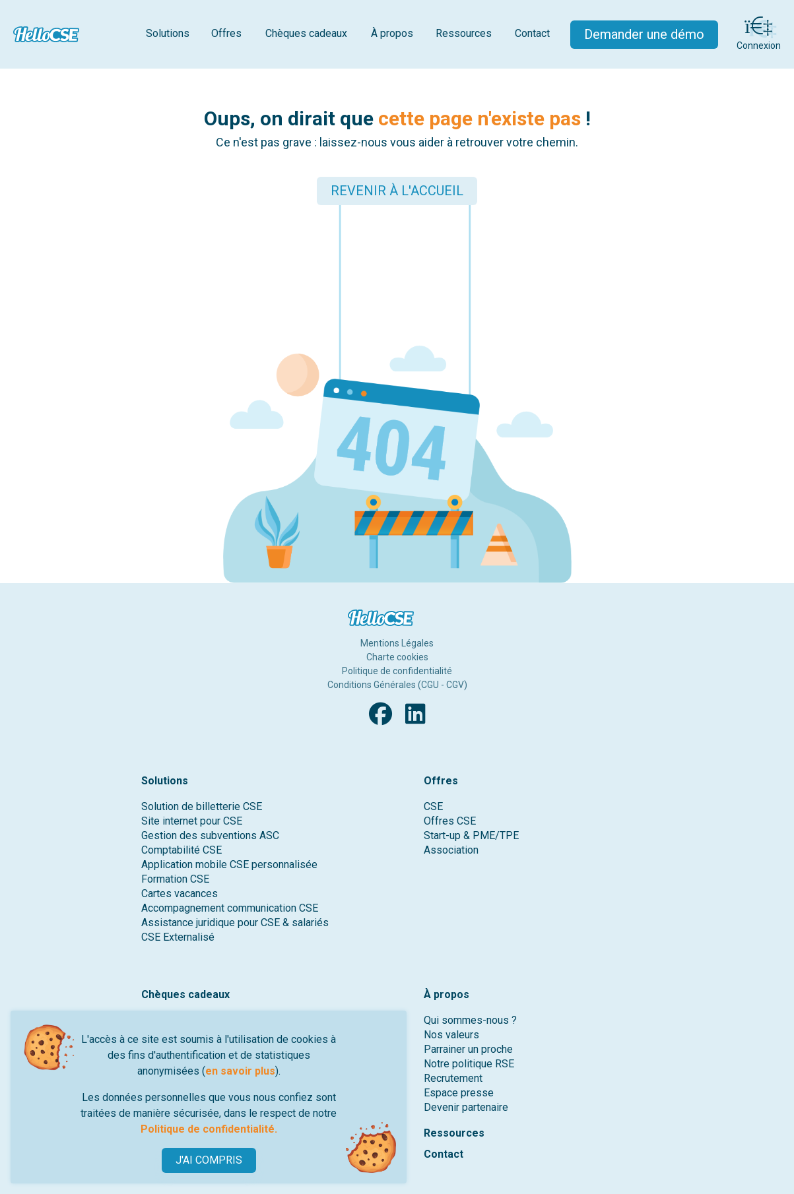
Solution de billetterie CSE (201, 806)
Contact (532, 33)
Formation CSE (175, 879)
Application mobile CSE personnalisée (229, 864)
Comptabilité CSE (181, 850)
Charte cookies (397, 657)
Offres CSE (450, 821)
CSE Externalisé (178, 937)
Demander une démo (644, 34)
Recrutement (453, 1078)
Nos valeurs (451, 1034)
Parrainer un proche (468, 1049)
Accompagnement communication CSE (229, 908)
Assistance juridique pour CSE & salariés (235, 922)
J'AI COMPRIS (209, 1160)
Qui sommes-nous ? (470, 1020)
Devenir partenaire (466, 1107)
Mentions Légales (397, 643)
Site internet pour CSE (191, 821)
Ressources (464, 33)
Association (451, 850)
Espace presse (459, 1092)
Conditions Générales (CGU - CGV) (397, 684)
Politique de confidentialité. (209, 1129)
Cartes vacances (179, 893)
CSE (433, 806)
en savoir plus (240, 1071)
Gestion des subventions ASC (210, 835)
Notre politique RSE (469, 1063)
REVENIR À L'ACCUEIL (397, 191)
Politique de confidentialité (397, 671)
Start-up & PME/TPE (471, 835)
